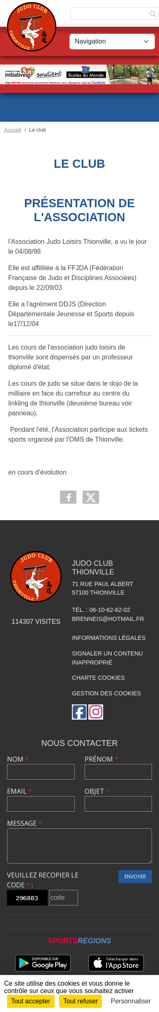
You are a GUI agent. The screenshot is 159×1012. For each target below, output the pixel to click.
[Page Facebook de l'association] (79, 712)
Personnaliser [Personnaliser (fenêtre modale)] (131, 1001)
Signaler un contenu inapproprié (107, 658)
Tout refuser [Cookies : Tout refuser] (80, 1001)
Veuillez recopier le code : (42, 880)
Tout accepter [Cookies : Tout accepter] (31, 1001)
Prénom (101, 759)
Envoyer (135, 876)
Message (24, 823)
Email (19, 791)
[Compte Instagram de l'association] (95, 712)
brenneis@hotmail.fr (108, 619)
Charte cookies (98, 677)
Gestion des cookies (106, 693)
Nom (18, 759)
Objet (97, 791)
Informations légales (108, 638)
